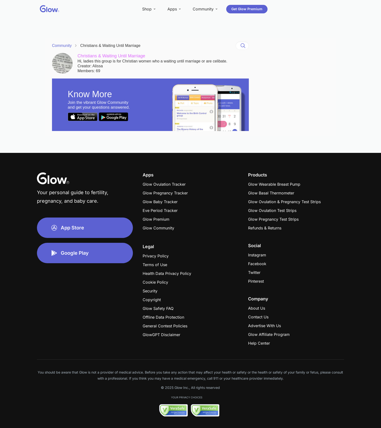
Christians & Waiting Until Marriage (110, 46)
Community (62, 46)
